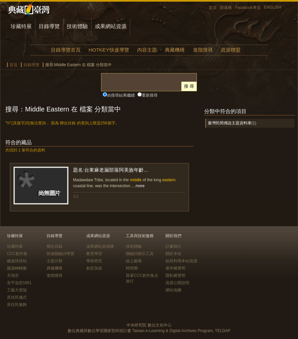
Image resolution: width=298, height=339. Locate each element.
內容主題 (147, 50)
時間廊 (132, 268)
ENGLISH (272, 7)
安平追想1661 (19, 282)
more (139, 186)
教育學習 (94, 253)
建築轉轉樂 (17, 268)
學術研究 (94, 261)
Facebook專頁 (248, 7)
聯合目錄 (54, 246)
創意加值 (94, 268)
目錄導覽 (49, 26)
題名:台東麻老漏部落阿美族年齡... (110, 170)
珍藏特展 (21, 26)
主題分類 (54, 261)
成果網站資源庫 (100, 246)
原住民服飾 (17, 304)
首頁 (213, 7)
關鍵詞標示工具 (140, 253)
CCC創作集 (17, 253)
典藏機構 (175, 50)
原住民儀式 (17, 297)
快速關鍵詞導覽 (60, 253)
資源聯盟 (231, 50)
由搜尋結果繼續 (121, 95)
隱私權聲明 (175, 275)
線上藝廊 (134, 261)
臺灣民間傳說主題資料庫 (229, 123)
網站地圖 (173, 290)
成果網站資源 (111, 26)
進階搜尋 (203, 50)
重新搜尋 (150, 95)
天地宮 (13, 275)
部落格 (226, 7)
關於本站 (173, 253)
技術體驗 (77, 26)
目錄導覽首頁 (66, 50)
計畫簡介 (173, 246)
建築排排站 (17, 261)
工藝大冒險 (17, 290)
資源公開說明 (177, 282)
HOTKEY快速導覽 (109, 50)
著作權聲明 (175, 268)
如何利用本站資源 (181, 261)
